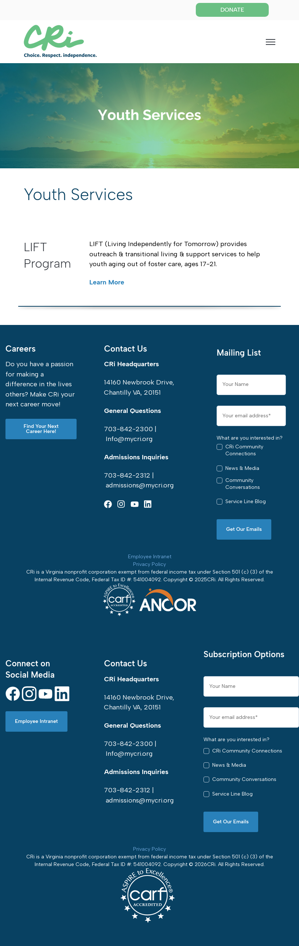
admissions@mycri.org (140, 485)
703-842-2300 (128, 429)
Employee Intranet (149, 557)
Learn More (106, 282)
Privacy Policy (149, 564)
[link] (60, 41)
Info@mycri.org (129, 439)
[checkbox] (251, 477)
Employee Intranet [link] (36, 721)
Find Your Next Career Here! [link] (41, 428)
